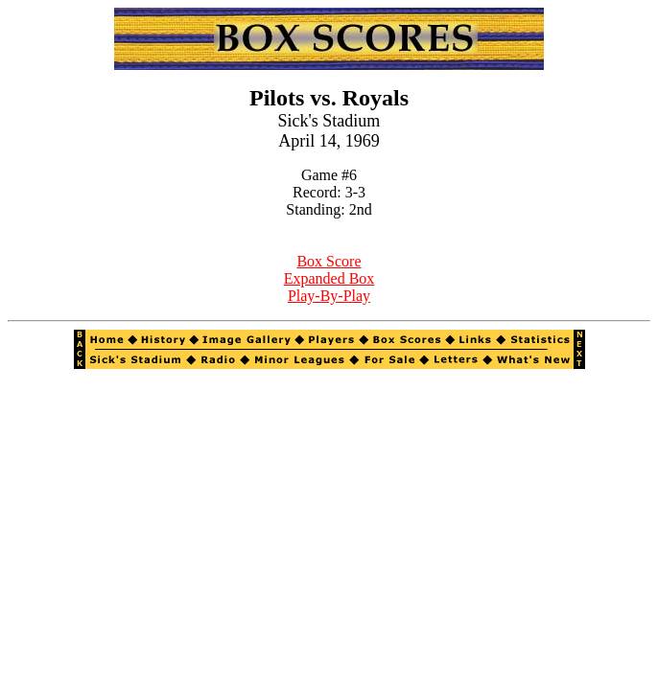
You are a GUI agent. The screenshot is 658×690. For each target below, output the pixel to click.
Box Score (328, 261)
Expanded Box (329, 278)
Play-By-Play (329, 296)
